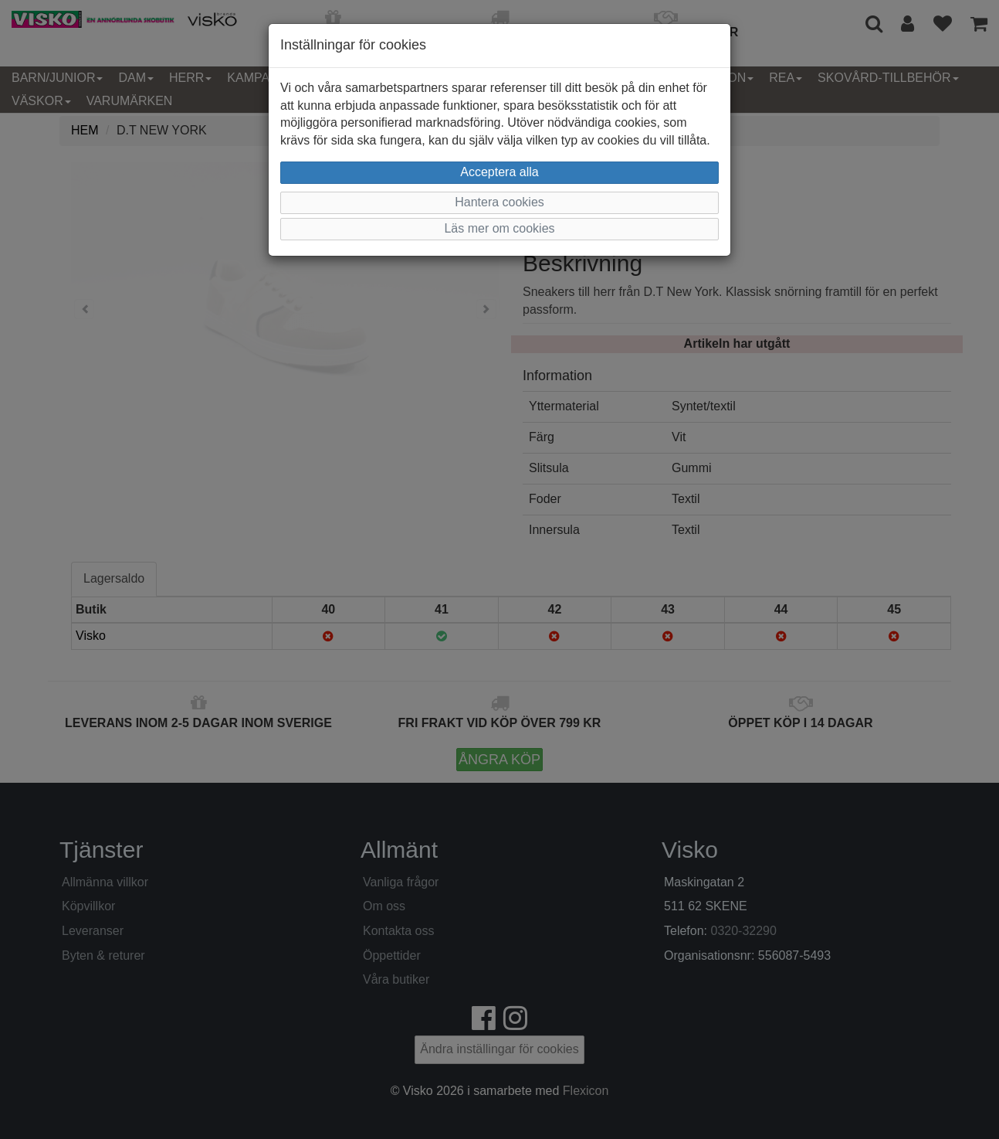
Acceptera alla (499, 171)
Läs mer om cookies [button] (499, 228)
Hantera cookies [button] (499, 202)
